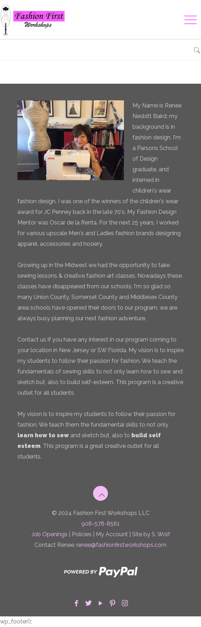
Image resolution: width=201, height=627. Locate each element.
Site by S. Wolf (151, 534)
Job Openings (49, 534)
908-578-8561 (100, 523)
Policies (82, 534)
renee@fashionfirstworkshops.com (121, 545)
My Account (112, 534)
